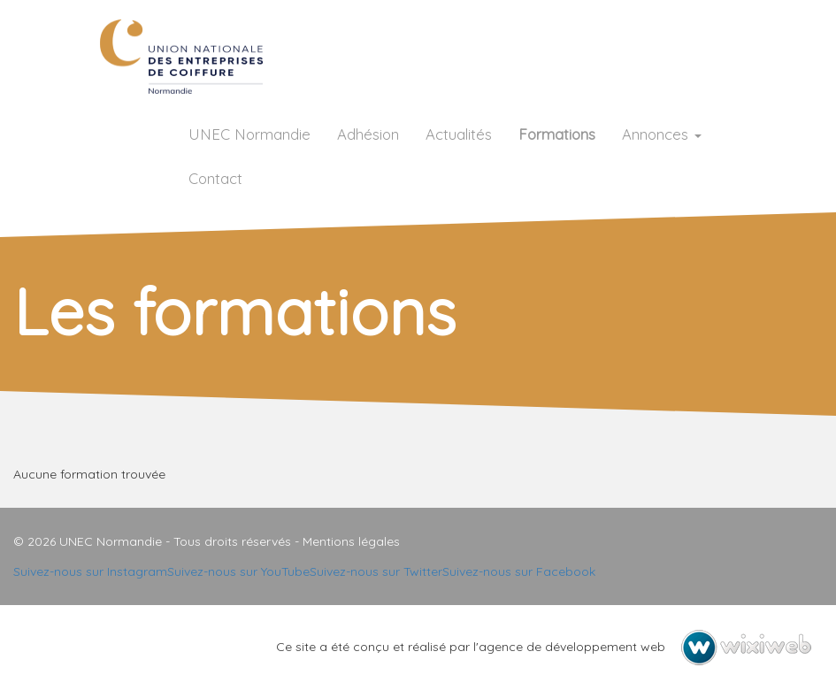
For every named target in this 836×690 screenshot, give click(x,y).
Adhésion (368, 134)
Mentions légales (351, 541)
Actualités (459, 134)
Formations (556, 134)
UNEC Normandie (249, 134)
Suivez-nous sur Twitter (376, 571)
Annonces (662, 134)
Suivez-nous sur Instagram (90, 571)
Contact (215, 178)
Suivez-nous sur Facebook (518, 571)
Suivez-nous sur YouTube (238, 571)
